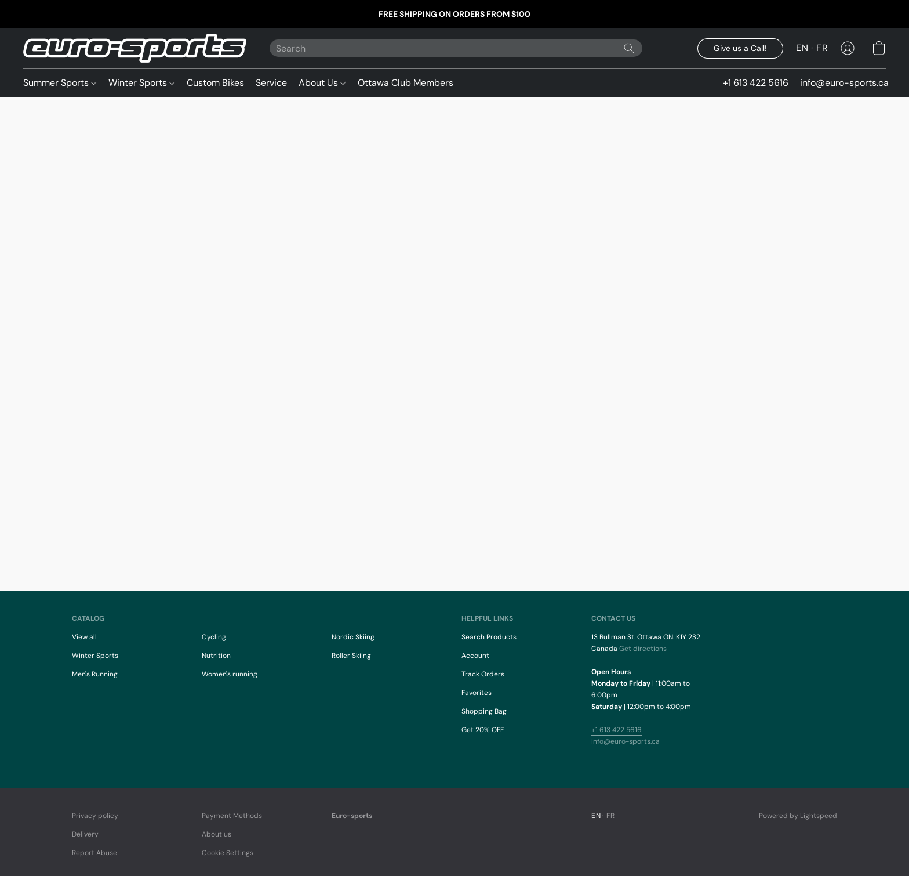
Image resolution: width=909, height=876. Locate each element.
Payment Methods (232, 815)
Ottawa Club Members (405, 83)
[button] (134, 48)
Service (271, 83)
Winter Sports (141, 83)
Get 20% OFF (482, 729)
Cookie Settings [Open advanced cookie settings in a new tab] (227, 852)
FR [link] (610, 815)
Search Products (489, 637)
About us (216, 834)
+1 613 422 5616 (616, 729)
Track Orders (482, 674)
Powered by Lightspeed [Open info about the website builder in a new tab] (798, 815)
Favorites (476, 692)
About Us (322, 83)
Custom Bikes (215, 83)
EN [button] (802, 48)
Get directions (643, 648)
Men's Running (95, 674)
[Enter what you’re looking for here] (456, 48)
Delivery (85, 834)
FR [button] (822, 48)
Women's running (229, 674)
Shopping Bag (484, 711)
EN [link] (596, 815)
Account (475, 655)
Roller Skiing (351, 655)
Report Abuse (94, 852)
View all (84, 637)
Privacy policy (95, 815)
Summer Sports (59, 83)
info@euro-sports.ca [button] (844, 83)
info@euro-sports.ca (625, 741)
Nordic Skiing (353, 637)
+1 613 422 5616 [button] (755, 83)
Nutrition (216, 655)
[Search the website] (629, 48)
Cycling (214, 637)
